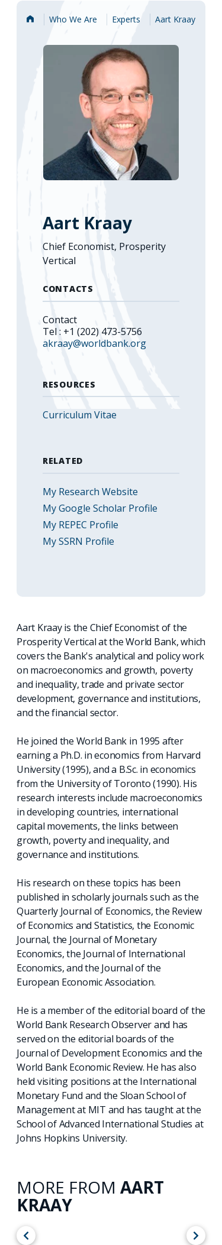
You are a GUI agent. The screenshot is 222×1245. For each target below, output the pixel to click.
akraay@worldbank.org (94, 343)
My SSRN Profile (78, 541)
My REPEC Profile (80, 524)
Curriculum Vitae (80, 414)
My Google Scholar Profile (100, 508)
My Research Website (90, 491)
